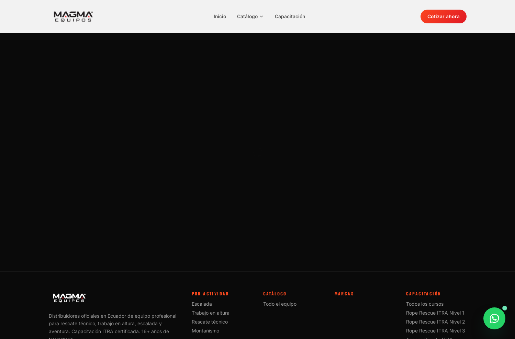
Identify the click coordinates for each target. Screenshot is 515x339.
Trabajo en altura (210, 313)
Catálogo (250, 16)
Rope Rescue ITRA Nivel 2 (435, 322)
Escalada (202, 304)
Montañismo (205, 331)
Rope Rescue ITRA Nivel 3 (435, 331)
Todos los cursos (425, 304)
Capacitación (290, 16)
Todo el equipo (279, 304)
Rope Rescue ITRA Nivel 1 (435, 313)
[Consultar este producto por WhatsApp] (494, 322)
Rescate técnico (210, 322)
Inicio (220, 16)
